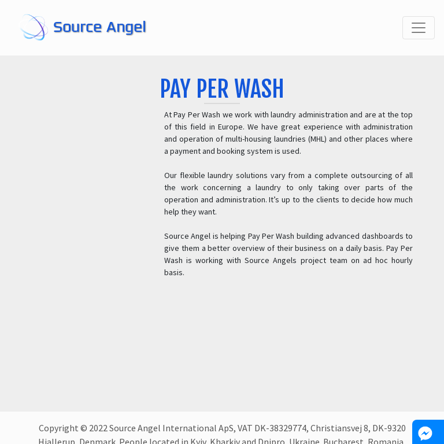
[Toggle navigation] (418, 27)
